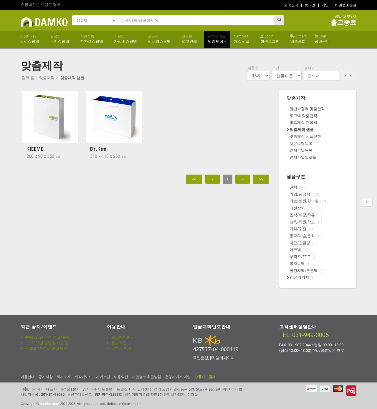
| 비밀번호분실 (344, 5)
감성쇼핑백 (31, 39)
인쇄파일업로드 (303, 157)
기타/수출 (298, 228)
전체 (293, 187)
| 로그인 (308, 5)
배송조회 (298, 39)
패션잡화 (297, 208)
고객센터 (291, 5)
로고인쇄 (191, 39)
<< (194, 179)
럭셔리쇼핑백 (161, 39)
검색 (349, 75)
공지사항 (46, 377)
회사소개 (64, 377)
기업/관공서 (300, 194)
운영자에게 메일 (178, 377)
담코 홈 (28, 77)
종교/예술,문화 (302, 236)
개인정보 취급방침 (146, 377)
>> (261, 179)
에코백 (295, 249)
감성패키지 (298, 277)
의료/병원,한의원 (304, 201)
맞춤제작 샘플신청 (305, 136)
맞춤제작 (217, 39)
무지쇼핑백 (61, 39)
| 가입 (323, 5)
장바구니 (322, 39)
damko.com (49, 404)
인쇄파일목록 (301, 150)
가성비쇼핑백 (127, 39)
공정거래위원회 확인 (141, 394)
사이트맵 (103, 377)
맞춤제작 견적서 (303, 122)
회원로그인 (271, 39)
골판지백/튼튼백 (304, 270)
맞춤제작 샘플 (300, 129)
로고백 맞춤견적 (303, 116)
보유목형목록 (301, 143)
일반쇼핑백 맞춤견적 (307, 108)
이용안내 (28, 377)
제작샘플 (243, 39)
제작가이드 (83, 377)
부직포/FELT (300, 256)
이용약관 (121, 377)
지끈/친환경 (300, 243)
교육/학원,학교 (302, 222)
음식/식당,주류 (302, 215)
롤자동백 (297, 263)
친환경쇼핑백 (93, 39)
